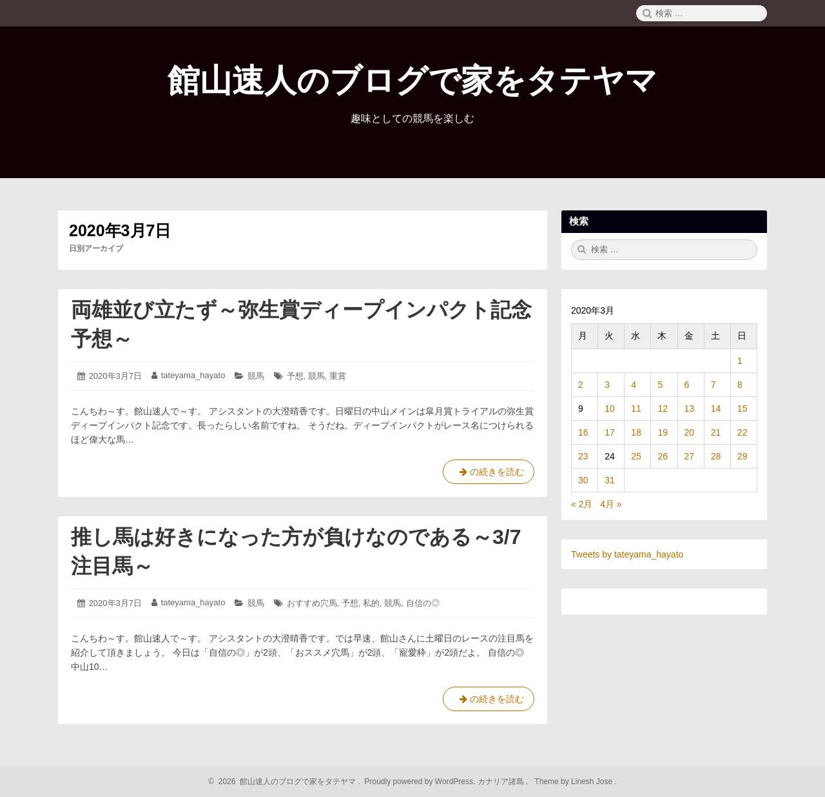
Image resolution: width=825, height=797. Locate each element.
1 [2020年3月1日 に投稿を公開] (739, 361)
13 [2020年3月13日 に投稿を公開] (689, 408)
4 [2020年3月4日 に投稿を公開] (633, 384)
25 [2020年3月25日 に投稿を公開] (636, 456)
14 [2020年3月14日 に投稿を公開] (716, 408)
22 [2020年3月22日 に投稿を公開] (742, 432)
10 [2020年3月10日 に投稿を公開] (610, 408)
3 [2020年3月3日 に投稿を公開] (607, 384)
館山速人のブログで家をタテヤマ (412, 81)
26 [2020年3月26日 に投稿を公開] (662, 456)
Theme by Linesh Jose (574, 781)
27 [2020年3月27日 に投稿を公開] (689, 456)
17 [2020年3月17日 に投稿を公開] (610, 432)
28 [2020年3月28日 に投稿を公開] (716, 456)
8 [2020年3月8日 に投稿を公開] (739, 384)
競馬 (256, 376)
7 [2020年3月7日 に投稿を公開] (713, 384)
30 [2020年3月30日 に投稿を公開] (583, 480)
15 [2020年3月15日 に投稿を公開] (742, 408)
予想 (295, 376)
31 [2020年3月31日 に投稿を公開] (610, 480)
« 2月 (581, 504)
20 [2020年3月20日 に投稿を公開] (689, 432)
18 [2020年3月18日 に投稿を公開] (636, 432)
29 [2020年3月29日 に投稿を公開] (742, 456)
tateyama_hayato (193, 375)
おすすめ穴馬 (312, 603)
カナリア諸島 (502, 781)
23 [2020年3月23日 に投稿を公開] (583, 456)
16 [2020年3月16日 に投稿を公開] (583, 432)
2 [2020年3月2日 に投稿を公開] (580, 384)
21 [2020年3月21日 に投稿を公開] (716, 432)
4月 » (610, 504)
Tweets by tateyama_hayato (627, 554)
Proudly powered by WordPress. (420, 781)
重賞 (337, 376)
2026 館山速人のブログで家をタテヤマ (285, 781)
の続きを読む (488, 474)
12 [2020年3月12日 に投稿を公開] (662, 408)
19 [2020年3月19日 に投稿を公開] (662, 432)
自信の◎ (423, 603)
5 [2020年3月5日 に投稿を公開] (660, 384)
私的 (371, 603)
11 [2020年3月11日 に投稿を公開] (636, 408)
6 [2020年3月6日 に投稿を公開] (687, 384)
